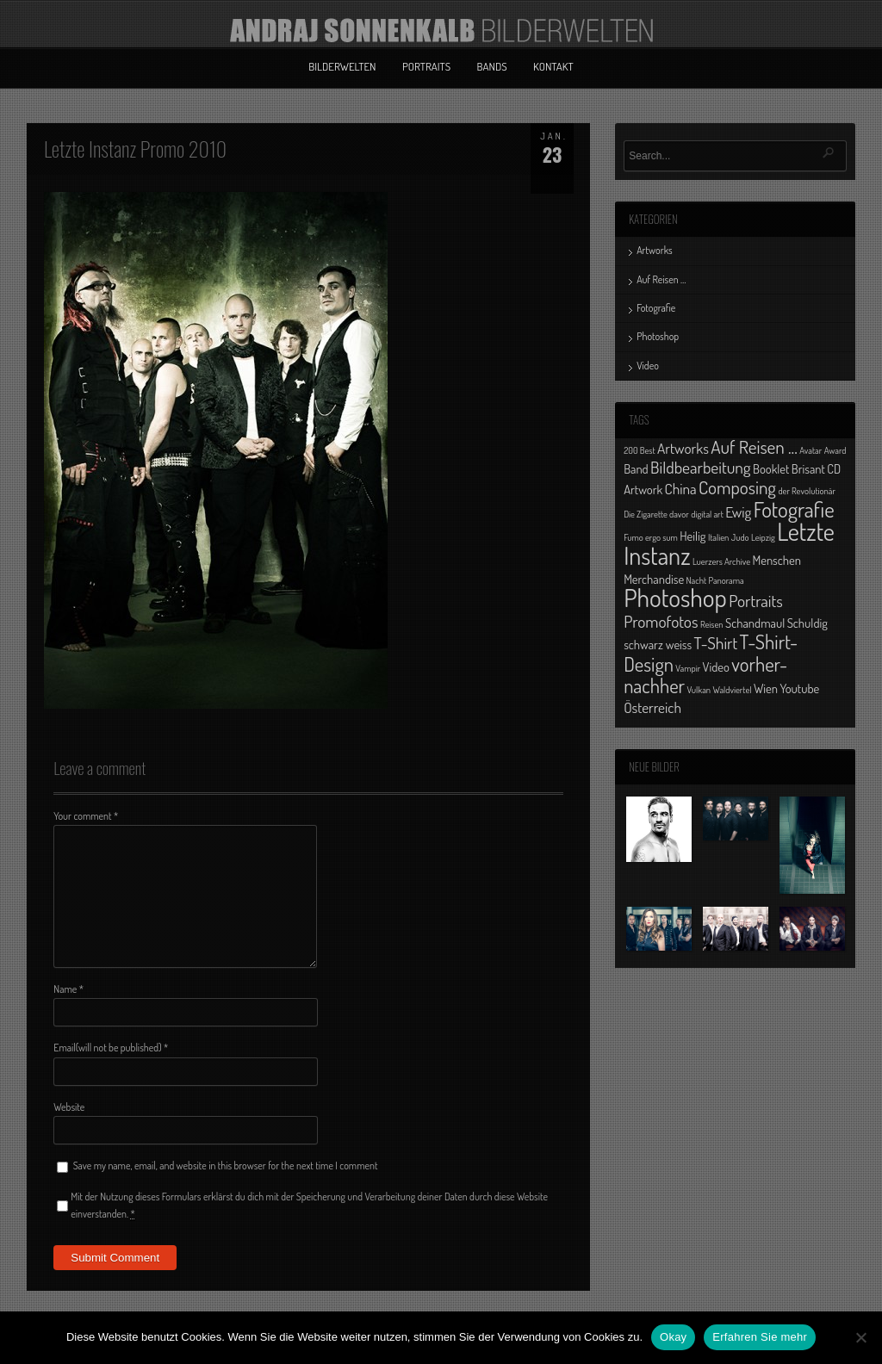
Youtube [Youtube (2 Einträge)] (799, 688)
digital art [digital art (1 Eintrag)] (707, 514)
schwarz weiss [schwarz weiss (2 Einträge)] (658, 644)
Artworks (655, 250)
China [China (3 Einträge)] (681, 488)
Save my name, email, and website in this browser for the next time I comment (225, 1165)
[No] (860, 1337)
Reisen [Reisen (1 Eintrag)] (712, 624)
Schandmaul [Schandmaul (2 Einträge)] (755, 622)
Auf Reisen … (661, 279)
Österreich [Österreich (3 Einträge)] (652, 707)
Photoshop (658, 336)
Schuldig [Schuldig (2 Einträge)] (807, 622)
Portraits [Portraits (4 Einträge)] (755, 600)
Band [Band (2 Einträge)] (636, 468)
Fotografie (656, 307)
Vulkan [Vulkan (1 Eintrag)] (699, 690)
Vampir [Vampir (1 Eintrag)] (687, 668)
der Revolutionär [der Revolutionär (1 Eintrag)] (806, 491)
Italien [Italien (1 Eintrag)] (718, 537)
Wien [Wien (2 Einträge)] (766, 688)
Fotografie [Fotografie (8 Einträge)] (794, 509)
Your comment (85, 815)
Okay (673, 1336)
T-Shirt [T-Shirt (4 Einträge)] (716, 643)
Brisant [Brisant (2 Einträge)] (808, 468)
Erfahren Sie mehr (759, 1336)
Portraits (426, 66)
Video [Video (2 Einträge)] (716, 666)
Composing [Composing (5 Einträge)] (737, 487)
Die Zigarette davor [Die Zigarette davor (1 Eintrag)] (656, 514)
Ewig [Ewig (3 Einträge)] (738, 511)
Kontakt (553, 66)
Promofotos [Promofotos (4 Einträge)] (661, 621)
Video (648, 365)
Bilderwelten (342, 66)
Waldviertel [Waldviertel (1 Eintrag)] (732, 690)
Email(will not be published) (110, 1047)
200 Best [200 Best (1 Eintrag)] (639, 450)
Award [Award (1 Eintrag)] (835, 450)
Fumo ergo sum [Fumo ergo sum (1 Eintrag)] (651, 537)
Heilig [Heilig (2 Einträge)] (692, 535)
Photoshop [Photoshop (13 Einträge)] (675, 597)
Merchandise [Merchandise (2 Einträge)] (654, 578)
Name (68, 989)
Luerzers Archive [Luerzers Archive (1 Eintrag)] (721, 561)
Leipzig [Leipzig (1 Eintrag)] (763, 537)
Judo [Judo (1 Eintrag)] (740, 537)
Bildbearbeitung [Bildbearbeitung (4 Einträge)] (700, 467)
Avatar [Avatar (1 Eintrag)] (810, 450)
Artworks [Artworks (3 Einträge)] (683, 447)
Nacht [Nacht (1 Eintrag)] (696, 580)
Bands (492, 66)
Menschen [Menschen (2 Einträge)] (777, 559)
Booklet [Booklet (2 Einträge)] (771, 468)
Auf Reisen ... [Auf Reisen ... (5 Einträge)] (754, 446)
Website (68, 1106)
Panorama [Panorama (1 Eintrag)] (726, 580)
